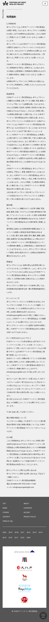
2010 (22, 538)
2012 (10, 538)
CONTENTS (28, 508)
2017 (22, 532)
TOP (4, 504)
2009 (28, 538)
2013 (4, 538)
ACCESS (27, 512)
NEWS (5, 508)
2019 (10, 532)
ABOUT (26, 504)
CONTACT (6, 517)
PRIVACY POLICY (30, 517)
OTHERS (6, 512)
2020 (4, 532)
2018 (16, 532)
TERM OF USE (8, 521)
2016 (28, 532)
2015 (34, 532)
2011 (16, 538)
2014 (40, 532)
